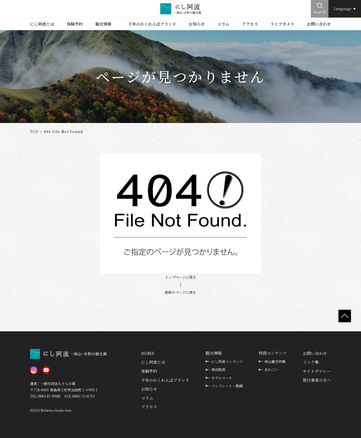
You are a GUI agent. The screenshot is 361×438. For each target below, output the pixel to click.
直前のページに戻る (180, 292)
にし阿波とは (42, 24)
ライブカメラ (282, 24)
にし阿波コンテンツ (227, 361)
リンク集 (311, 362)
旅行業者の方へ (317, 380)
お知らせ (197, 24)
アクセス (250, 24)
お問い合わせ (319, 24)
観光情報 (103, 24)
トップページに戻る (180, 277)
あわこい (271, 369)
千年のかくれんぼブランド (152, 24)
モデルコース (221, 377)
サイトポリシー (317, 371)
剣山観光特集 (275, 361)
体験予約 (75, 24)
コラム (223, 24)
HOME (147, 353)
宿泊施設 (218, 369)
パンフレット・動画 (227, 385)
